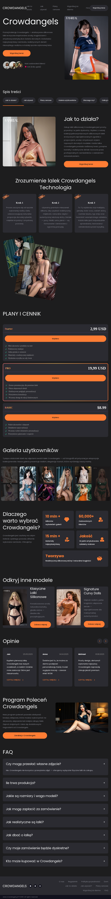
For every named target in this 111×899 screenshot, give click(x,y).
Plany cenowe (45, 100)
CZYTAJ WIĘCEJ (15, 680)
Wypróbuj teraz (99, 8)
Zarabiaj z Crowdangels (24, 735)
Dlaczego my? (89, 100)
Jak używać (28, 100)
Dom (106, 881)
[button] (11, 483)
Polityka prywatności (90, 881)
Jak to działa (71, 886)
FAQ (88, 8)
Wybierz (55, 338)
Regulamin (72, 881)
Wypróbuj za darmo (92, 890)
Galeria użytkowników (67, 100)
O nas (61, 881)
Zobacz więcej (40, 624)
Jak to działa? (11, 100)
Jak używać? (86, 886)
